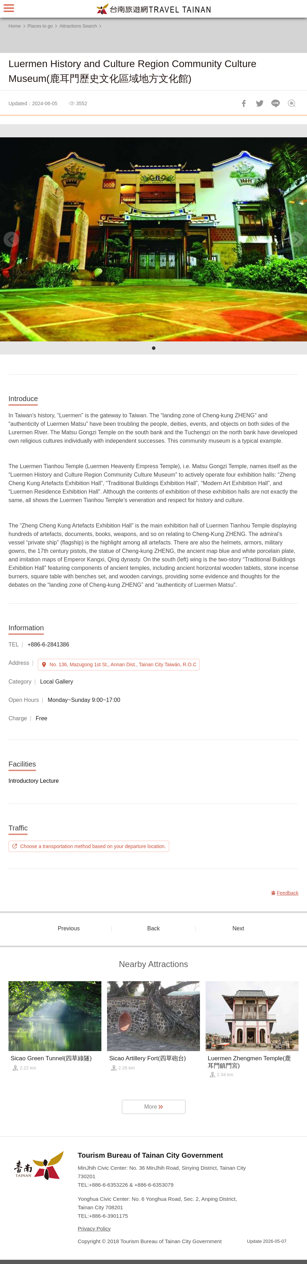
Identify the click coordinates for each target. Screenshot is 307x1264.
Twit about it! (260, 103)
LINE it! (275, 103)
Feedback (291, 103)
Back (153, 928)
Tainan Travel (153, 8)
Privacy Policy (94, 1229)
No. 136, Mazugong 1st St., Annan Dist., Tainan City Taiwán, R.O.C (122, 664)
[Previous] (11, 239)
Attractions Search (78, 26)
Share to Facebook (244, 103)
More (150, 1107)
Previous (68, 928)
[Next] (295, 239)
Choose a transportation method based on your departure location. (93, 846)
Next (238, 928)
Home (14, 26)
